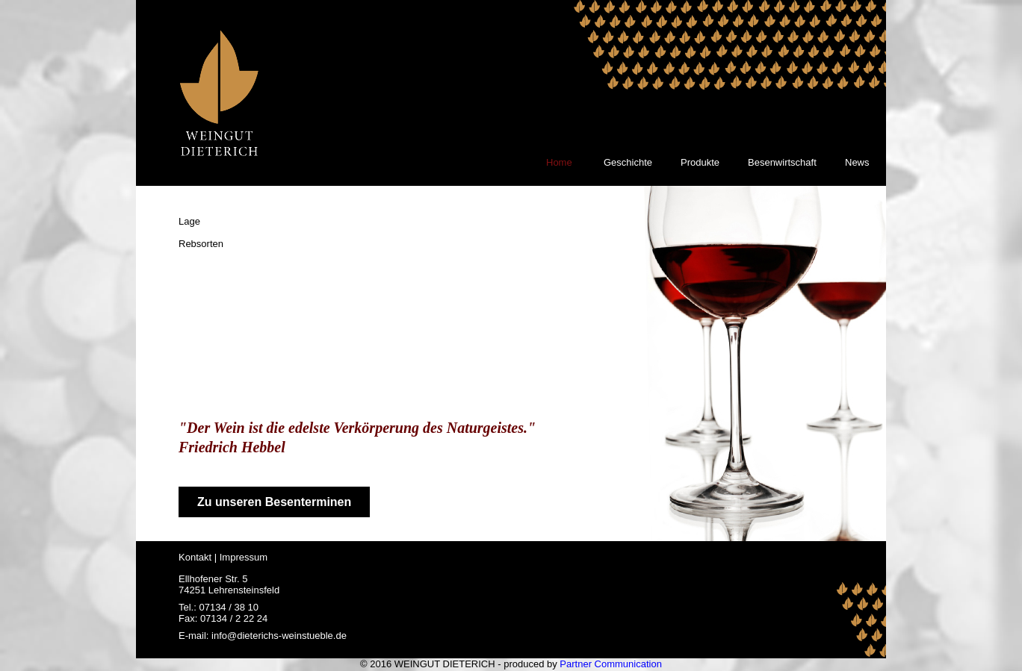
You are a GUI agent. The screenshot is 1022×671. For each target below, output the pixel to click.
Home (559, 162)
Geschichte (628, 162)
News (857, 162)
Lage (189, 221)
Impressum (243, 557)
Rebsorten (201, 243)
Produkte (700, 162)
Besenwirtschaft (782, 162)
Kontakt (195, 557)
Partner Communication (611, 664)
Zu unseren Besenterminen (274, 502)
